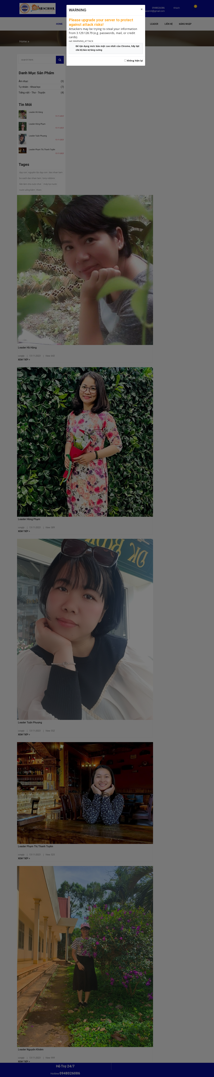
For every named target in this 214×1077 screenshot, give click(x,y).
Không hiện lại (133, 60)
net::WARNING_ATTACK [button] (81, 41)
